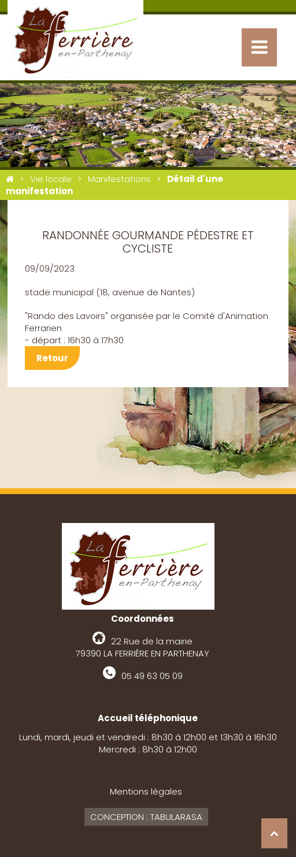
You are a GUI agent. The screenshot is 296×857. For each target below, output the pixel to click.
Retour (52, 358)
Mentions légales (146, 791)
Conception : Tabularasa (146, 817)
